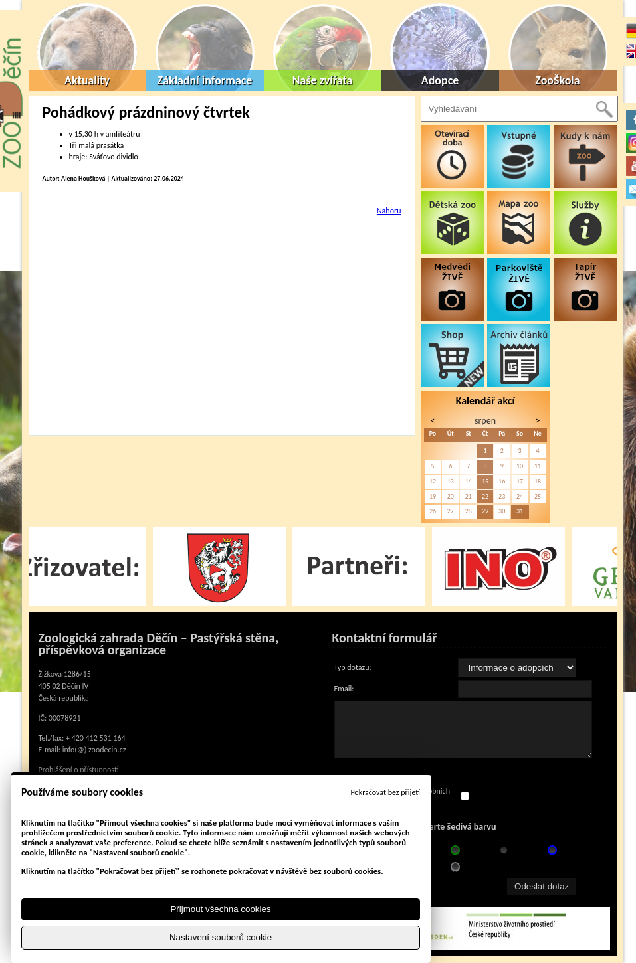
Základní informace (205, 80)
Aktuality (87, 80)
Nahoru (389, 210)
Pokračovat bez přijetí (385, 792)
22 (485, 496)
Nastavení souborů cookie (220, 937)
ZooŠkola (557, 80)
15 (485, 481)
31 (519, 511)
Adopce (440, 80)
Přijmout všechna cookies (220, 909)
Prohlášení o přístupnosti (79, 769)
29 (485, 511)
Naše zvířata (322, 80)
